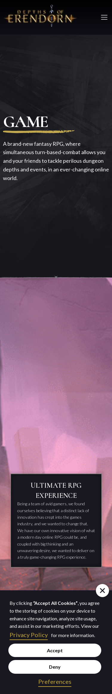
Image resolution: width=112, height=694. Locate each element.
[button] (102, 590)
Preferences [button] (54, 681)
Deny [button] (55, 667)
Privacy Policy (29, 634)
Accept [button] (55, 650)
